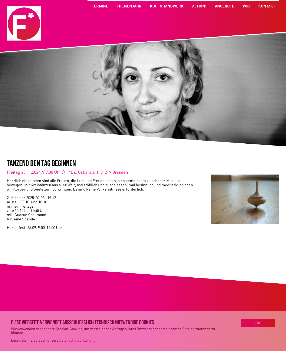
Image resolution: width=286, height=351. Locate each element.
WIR (246, 7)
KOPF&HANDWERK (167, 6)
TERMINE (100, 6)
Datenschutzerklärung (77, 340)
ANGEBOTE (224, 7)
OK (257, 322)
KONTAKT (266, 7)
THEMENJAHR (129, 6)
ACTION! (199, 7)
